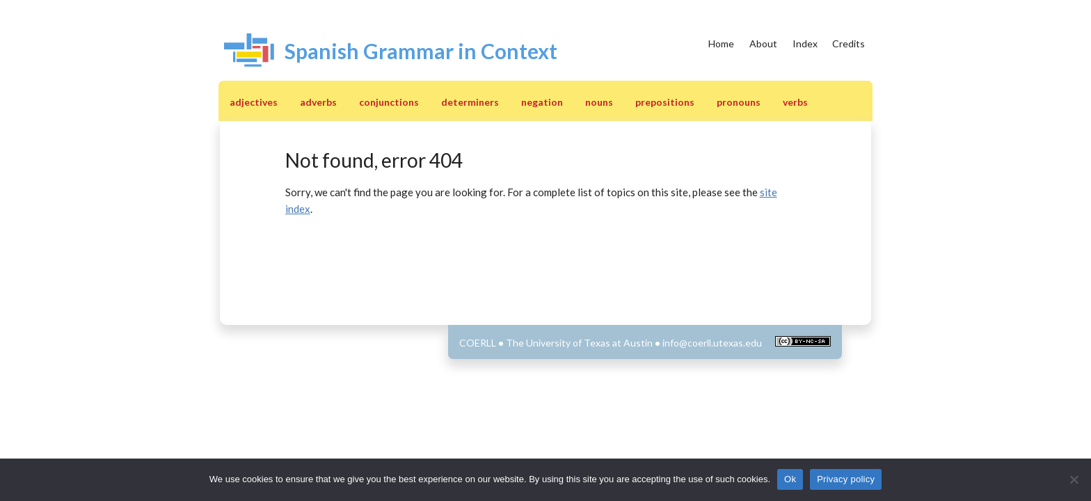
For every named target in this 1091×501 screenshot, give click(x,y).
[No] (1074, 479)
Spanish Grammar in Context (421, 50)
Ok (790, 479)
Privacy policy (846, 479)
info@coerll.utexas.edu (712, 343)
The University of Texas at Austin (579, 343)
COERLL (477, 343)
